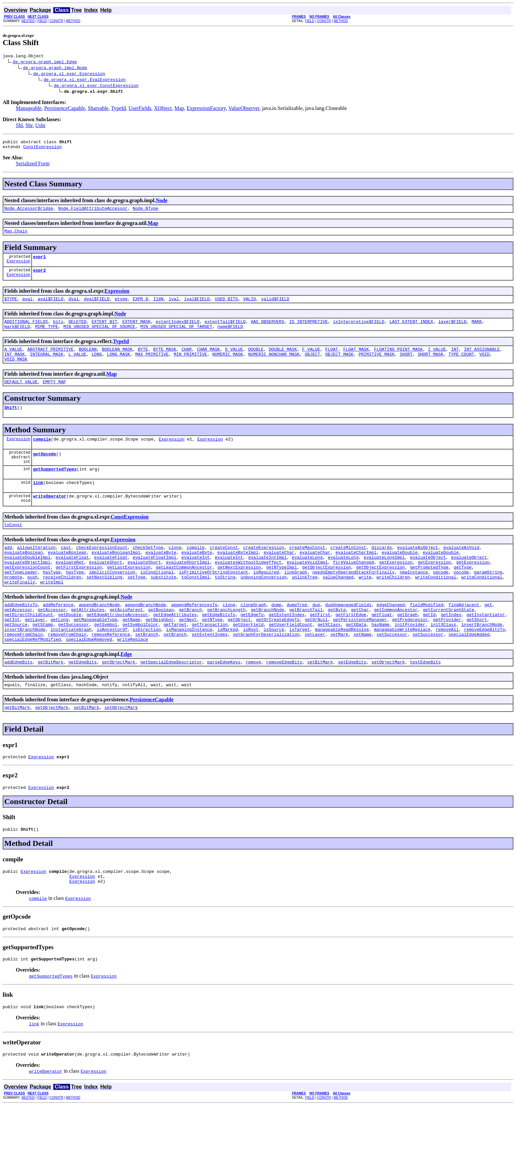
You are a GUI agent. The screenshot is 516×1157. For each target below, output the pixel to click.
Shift (10, 422)
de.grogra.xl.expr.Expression (69, 74)
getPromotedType (429, 595)
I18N (158, 306)
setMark (339, 672)
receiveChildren (62, 606)
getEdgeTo (252, 648)
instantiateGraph (70, 666)
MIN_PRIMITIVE (190, 366)
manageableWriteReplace (402, 666)
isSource (274, 666)
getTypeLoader (21, 601)
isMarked (228, 666)
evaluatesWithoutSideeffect (248, 589)
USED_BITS (226, 306)
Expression (18, 268)
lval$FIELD (197, 306)
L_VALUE (77, 366)
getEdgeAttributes (175, 648)
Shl (19, 126)
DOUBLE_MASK (283, 360)
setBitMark (320, 701)
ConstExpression (42, 149)
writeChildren (393, 606)
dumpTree (297, 636)
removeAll (447, 666)
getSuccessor (73, 660)
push (32, 606)
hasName (381, 660)
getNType (212, 654)
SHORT (406, 366)
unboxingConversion (264, 606)
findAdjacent (464, 636)
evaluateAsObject (417, 571)
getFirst (320, 648)
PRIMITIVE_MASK (377, 366)
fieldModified (426, 636)
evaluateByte (160, 577)
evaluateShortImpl (188, 589)
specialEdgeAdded (469, 672)
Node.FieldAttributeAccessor (93, 212)
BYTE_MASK (164, 360)
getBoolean (161, 642)
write (365, 606)
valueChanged (337, 606)
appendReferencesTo (194, 636)
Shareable (98, 109)
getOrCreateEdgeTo (278, 654)
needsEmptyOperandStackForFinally (353, 601)
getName (131, 654)
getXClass (329, 660)
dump (276, 636)
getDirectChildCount (28, 648)
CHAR (186, 360)
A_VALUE (13, 360)
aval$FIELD (50, 306)
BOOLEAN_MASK (117, 360)
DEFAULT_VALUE (21, 395)
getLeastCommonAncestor (184, 595)
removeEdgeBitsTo (484, 666)
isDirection (147, 666)
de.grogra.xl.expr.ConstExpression (96, 86)
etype (121, 306)
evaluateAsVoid (461, 571)
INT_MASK (14, 366)
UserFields (139, 109)
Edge (126, 692)
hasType (52, 601)
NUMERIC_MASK (227, 366)
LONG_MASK (118, 366)
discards (382, 571)
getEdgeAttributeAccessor (117, 648)
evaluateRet (70, 589)
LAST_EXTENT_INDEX (411, 330)
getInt (12, 654)
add (8, 571)
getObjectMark (118, 701)
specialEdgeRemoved (89, 678)
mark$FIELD (17, 336)
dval (73, 306)
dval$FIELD (97, 306)
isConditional (156, 601)
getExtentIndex (286, 648)
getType (462, 595)
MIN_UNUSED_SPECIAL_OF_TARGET (176, 336)
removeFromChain (23, 672)
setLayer (315, 672)
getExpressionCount (27, 595)
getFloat (382, 648)
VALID (249, 306)
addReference (58, 636)
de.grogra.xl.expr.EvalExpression (84, 80)
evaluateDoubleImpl (27, 583)
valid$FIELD (275, 306)
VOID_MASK (15, 372)
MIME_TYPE (46, 336)
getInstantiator (485, 648)
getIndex (451, 648)
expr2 (39, 277)
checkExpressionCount (101, 571)
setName (362, 672)
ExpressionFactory (206, 109)
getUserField (248, 660)
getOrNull (316, 654)
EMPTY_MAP (54, 395)
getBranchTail (305, 642)
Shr (29, 126)
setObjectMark (388, 701)
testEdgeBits (425, 701)
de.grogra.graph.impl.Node (55, 68)
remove (253, 701)
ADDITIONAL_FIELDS (26, 330)
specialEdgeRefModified (32, 678)
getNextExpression (239, 595)
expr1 (39, 262)
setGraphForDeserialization (266, 672)
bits (58, 330)
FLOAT (331, 360)
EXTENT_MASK (136, 330)
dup (316, 636)
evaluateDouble (400, 577)
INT (454, 360)
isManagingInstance (189, 666)
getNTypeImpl (281, 595)
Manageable (28, 109)
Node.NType (145, 212)
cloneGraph (253, 636)
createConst (224, 571)
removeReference (110, 672)
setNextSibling (104, 606)
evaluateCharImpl (355, 577)
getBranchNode (267, 642)
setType (136, 606)
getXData (356, 660)
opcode (441, 601)
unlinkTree (305, 606)
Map (179, 109)
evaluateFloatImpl (154, 583)
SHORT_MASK (430, 366)
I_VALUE (437, 360)
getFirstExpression (79, 595)
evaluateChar (279, 577)
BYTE (143, 360)
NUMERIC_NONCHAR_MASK (273, 366)
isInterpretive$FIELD (358, 330)
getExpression (395, 589)
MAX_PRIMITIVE (151, 366)
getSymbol (105, 660)
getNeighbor (159, 654)
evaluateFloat (72, 583)
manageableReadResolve (342, 666)
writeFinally (19, 612)
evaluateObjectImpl (27, 589)
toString (225, 606)
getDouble (69, 648)
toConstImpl (195, 606)
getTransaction (209, 660)
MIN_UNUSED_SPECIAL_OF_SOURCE (99, 336)
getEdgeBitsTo (218, 648)
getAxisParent (126, 642)
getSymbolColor (140, 660)
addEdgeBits (18, 701)
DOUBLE (256, 360)
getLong (59, 654)
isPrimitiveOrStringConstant (213, 601)
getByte (337, 642)
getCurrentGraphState (448, 642)
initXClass (443, 660)
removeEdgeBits (284, 701)
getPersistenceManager (360, 654)
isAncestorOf (112, 666)
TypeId (118, 109)
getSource (15, 660)
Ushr (40, 126)
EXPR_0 (140, 306)
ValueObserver (243, 109)
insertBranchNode (482, 660)
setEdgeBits (352, 701)
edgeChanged (390, 636)
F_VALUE (311, 360)
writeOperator (49, 518)
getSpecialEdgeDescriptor (171, 701)
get (488, 636)
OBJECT (312, 366)
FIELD (42, 21)
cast (66, 571)
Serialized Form (33, 166)
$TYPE (10, 306)
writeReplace (132, 678)
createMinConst (348, 571)
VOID (484, 366)
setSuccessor (391, 672)
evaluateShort (105, 589)
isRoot (251, 666)
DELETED (77, 330)
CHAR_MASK (208, 360)
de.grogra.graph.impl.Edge (45, 63)
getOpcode (44, 471)
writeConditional (435, 606)
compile (42, 455)
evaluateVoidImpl (307, 589)
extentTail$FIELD (225, 330)
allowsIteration (36, 571)
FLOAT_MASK (356, 360)
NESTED (28, 21)
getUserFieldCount (291, 660)
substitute (163, 606)
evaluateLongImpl (384, 583)
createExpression (263, 571)
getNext (188, 654)
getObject (239, 654)
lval (173, 306)
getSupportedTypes (55, 489)
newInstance (414, 601)
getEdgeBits (82, 701)
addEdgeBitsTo (21, 636)
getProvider (447, 654)
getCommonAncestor (396, 642)
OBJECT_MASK (339, 366)
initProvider (410, 660)
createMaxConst (307, 571)
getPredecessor (410, 654)
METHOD (73, 21)
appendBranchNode (99, 636)
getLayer (35, 654)
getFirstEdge (350, 648)
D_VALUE (234, 360)
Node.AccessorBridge (28, 212)
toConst (13, 547)
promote (13, 606)
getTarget (175, 660)
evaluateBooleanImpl (115, 577)
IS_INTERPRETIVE (308, 330)
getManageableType (95, 654)
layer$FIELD (452, 330)
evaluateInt (195, 583)
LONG (96, 366)
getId (429, 648)
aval (27, 306)
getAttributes (87, 642)
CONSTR (56, 21)
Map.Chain (15, 236)
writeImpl (51, 612)
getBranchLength (226, 642)
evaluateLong (307, 583)
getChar (360, 642)
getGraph (407, 648)
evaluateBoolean (23, 577)
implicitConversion (112, 601)
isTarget (299, 666)
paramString (488, 601)
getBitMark (50, 701)
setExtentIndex (210, 672)
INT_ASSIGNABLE (482, 360)
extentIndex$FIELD (177, 330)
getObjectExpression (326, 595)
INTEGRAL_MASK (46, 366)
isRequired (266, 601)
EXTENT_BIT (104, 330)
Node (162, 203)
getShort (476, 654)
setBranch (146, 672)
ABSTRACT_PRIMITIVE (50, 360)
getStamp (43, 660)
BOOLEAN (88, 360)
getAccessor (18, 642)
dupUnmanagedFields (348, 636)
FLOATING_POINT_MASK (398, 360)
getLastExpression (129, 595)
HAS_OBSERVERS (267, 330)
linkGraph (295, 601)
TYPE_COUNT (461, 366)
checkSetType (148, 571)
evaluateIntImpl (267, 583)
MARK (477, 330)
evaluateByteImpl (238, 577)
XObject (163, 109)
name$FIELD (230, 336)
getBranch (190, 642)
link (38, 503)
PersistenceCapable (64, 109)
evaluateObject (428, 583)
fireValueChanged (353, 589)
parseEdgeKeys (223, 701)
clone (174, 571)
